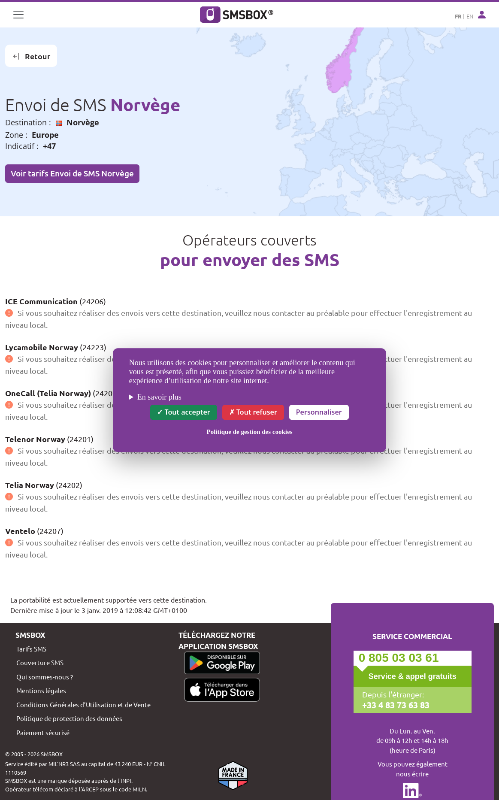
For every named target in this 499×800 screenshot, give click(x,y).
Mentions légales (41, 690)
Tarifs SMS (31, 649)
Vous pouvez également (412, 769)
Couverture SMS (40, 662)
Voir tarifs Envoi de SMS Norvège (72, 173)
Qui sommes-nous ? (44, 677)
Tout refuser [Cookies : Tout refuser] (253, 412)
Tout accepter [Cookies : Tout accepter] (183, 412)
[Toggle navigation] (18, 14)
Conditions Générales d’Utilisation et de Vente (83, 704)
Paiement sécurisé (43, 732)
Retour (31, 56)
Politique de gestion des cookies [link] (249, 431)
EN (469, 16)
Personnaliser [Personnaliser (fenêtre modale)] (319, 412)
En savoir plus (159, 397)
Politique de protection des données (69, 718)
